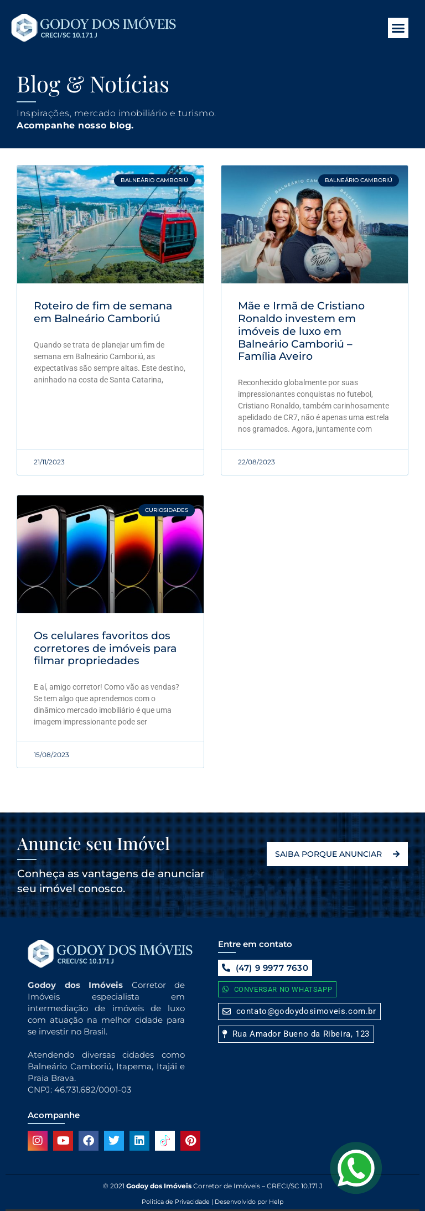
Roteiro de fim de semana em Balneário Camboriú (103, 312)
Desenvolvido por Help (248, 1201)
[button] (398, 28)
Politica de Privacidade (176, 1201)
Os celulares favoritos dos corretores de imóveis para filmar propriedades (105, 648)
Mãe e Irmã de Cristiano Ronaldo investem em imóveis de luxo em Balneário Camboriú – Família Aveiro (301, 331)
